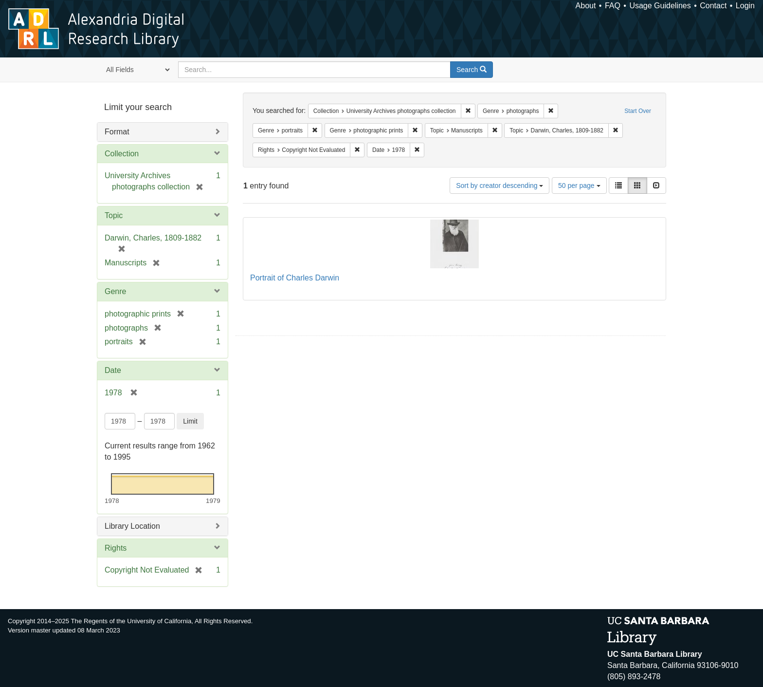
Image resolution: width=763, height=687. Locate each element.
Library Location (132, 526)
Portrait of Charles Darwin (294, 278)
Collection (122, 153)
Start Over (637, 111)
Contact (713, 5)
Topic (114, 215)
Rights (116, 548)
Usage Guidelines (659, 5)
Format (117, 132)
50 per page (579, 185)
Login (745, 5)
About (586, 5)
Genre (115, 291)
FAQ (612, 5)
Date (113, 370)
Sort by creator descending (499, 185)
